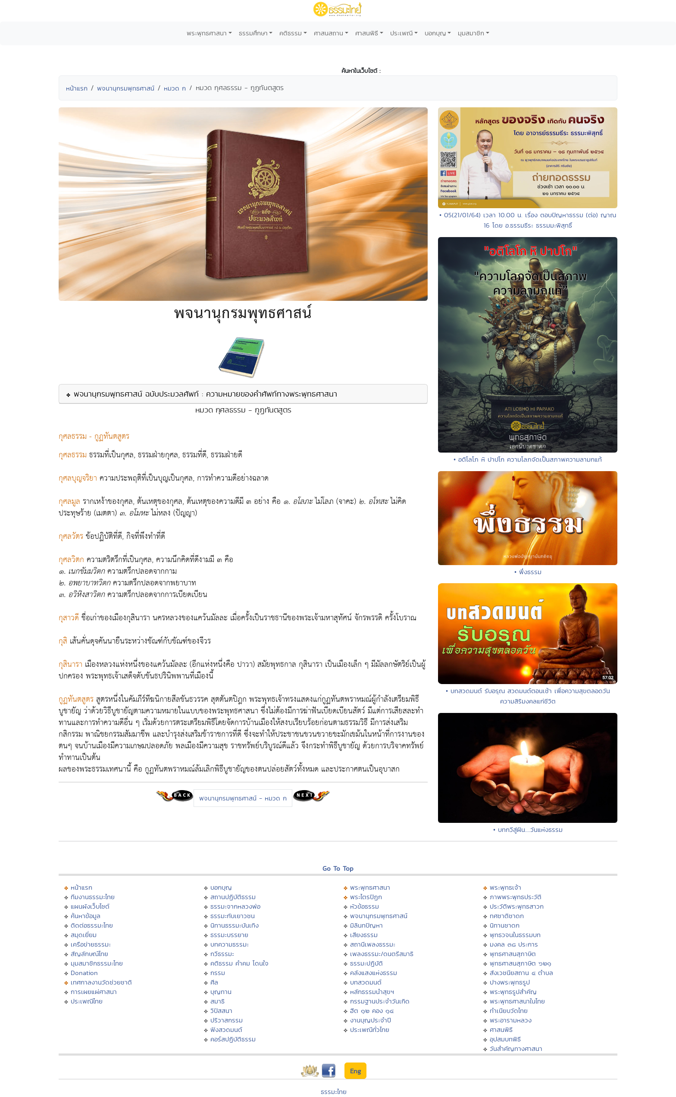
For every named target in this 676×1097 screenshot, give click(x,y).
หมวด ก (175, 88)
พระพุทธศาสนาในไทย (517, 1001)
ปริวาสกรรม (226, 1020)
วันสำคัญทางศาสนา (516, 1048)
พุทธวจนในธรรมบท (515, 934)
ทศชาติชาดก (507, 915)
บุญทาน (221, 991)
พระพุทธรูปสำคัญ (513, 991)
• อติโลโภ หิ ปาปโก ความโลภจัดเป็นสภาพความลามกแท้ (528, 459)
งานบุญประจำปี (370, 1020)
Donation (84, 972)
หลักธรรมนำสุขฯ (372, 991)
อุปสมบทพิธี (505, 1039)
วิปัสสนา (221, 1010)
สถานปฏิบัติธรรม (233, 896)
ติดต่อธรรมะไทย (92, 925)
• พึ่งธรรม (527, 571)
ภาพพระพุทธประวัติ (515, 896)
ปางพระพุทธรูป (510, 982)
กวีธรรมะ (222, 953)
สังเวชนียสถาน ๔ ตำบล (521, 972)
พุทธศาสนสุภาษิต (513, 953)
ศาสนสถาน (328, 33)
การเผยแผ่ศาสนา (94, 991)
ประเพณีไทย (87, 1001)
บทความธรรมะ (229, 944)
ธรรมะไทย (334, 1091)
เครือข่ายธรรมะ (91, 944)
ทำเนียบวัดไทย (509, 1010)
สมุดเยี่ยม (84, 934)
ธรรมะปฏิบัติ (366, 963)
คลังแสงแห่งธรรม (373, 972)
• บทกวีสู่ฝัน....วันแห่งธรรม (528, 829)
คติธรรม (290, 33)
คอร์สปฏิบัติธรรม (233, 1039)
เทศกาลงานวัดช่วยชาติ (101, 982)
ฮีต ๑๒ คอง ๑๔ (372, 1010)
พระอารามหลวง (511, 1020)
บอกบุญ (435, 33)
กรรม (217, 972)
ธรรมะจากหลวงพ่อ (235, 906)
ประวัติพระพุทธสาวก (517, 906)
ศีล (214, 982)
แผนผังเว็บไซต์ (90, 906)
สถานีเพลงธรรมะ (372, 944)
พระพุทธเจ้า (505, 887)
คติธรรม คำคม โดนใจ (239, 963)
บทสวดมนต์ (366, 982)
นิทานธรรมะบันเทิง (234, 925)
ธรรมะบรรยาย (229, 934)
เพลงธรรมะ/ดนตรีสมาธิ (381, 953)
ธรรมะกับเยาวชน (232, 915)
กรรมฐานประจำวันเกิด (380, 1001)
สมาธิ (217, 1001)
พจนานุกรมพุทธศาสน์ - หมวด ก (243, 798)
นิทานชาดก (505, 925)
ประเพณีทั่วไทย (369, 1029)
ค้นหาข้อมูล (85, 915)
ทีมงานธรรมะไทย (93, 896)
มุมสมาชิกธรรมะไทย (97, 963)
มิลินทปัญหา (366, 925)
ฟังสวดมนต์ (226, 1029)
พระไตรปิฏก (366, 896)
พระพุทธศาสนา (207, 33)
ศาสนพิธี (366, 33)
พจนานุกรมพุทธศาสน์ (125, 88)
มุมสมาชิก (471, 33)
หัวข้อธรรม (364, 906)
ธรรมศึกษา (253, 33)
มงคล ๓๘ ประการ (514, 944)
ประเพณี (401, 33)
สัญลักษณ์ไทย (89, 953)
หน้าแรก (77, 88)
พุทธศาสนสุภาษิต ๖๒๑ (520, 963)
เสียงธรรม (364, 934)
